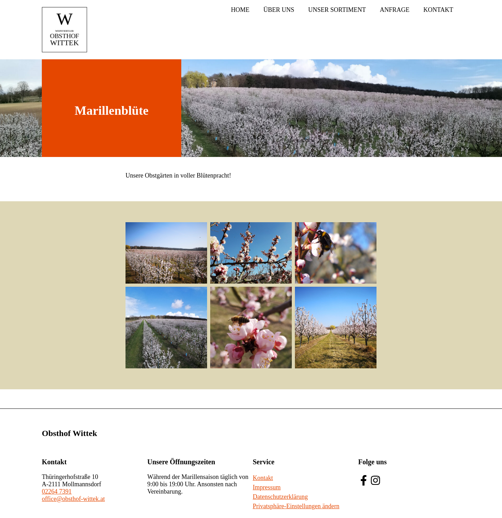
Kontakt (438, 9)
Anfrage (394, 9)
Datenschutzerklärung (280, 496)
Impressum (267, 487)
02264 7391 (57, 491)
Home (240, 9)
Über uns (278, 9)
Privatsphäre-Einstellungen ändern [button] (296, 506)
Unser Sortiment (337, 9)
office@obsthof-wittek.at (73, 498)
